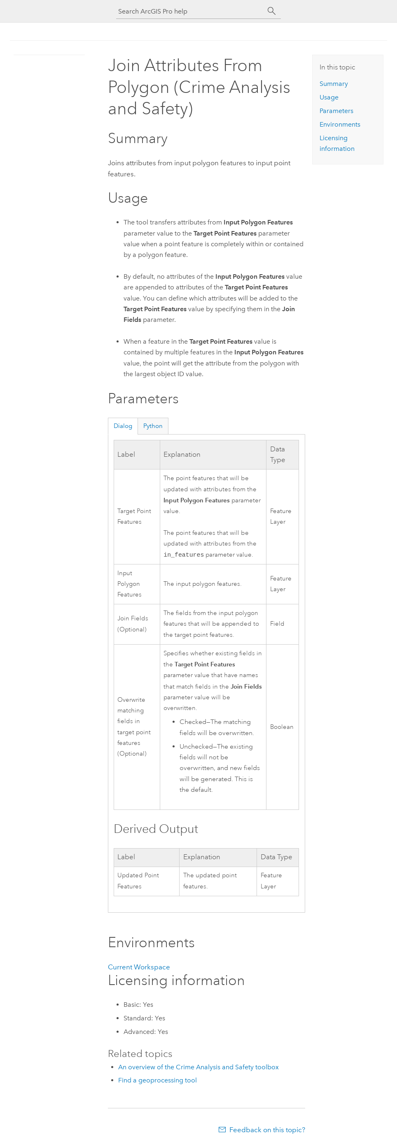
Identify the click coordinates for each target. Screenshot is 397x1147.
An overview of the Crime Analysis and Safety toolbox (198, 1068)
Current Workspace (139, 968)
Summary (334, 84)
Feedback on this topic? (267, 1130)
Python (153, 426)
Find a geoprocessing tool (157, 1081)
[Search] (272, 11)
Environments (340, 124)
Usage (329, 97)
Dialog (123, 426)
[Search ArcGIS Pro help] (190, 11)
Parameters (336, 111)
